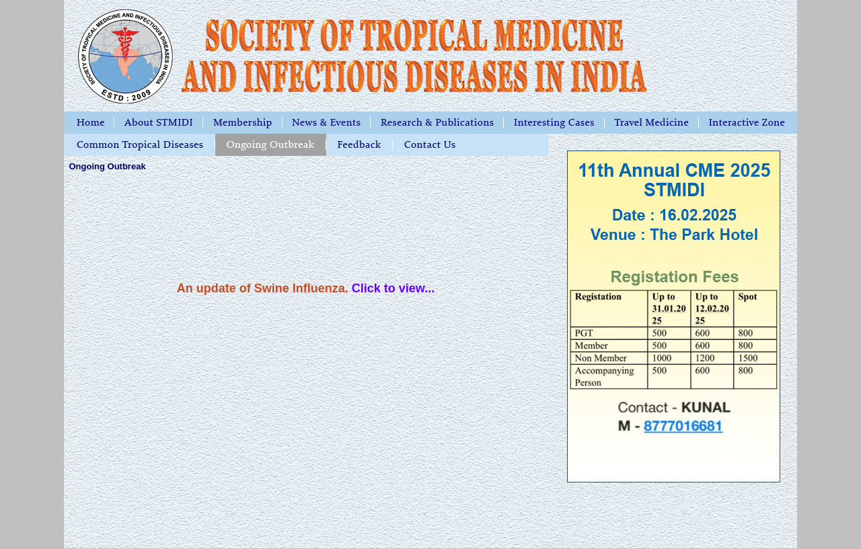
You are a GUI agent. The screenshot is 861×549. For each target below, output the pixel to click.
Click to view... (393, 288)
